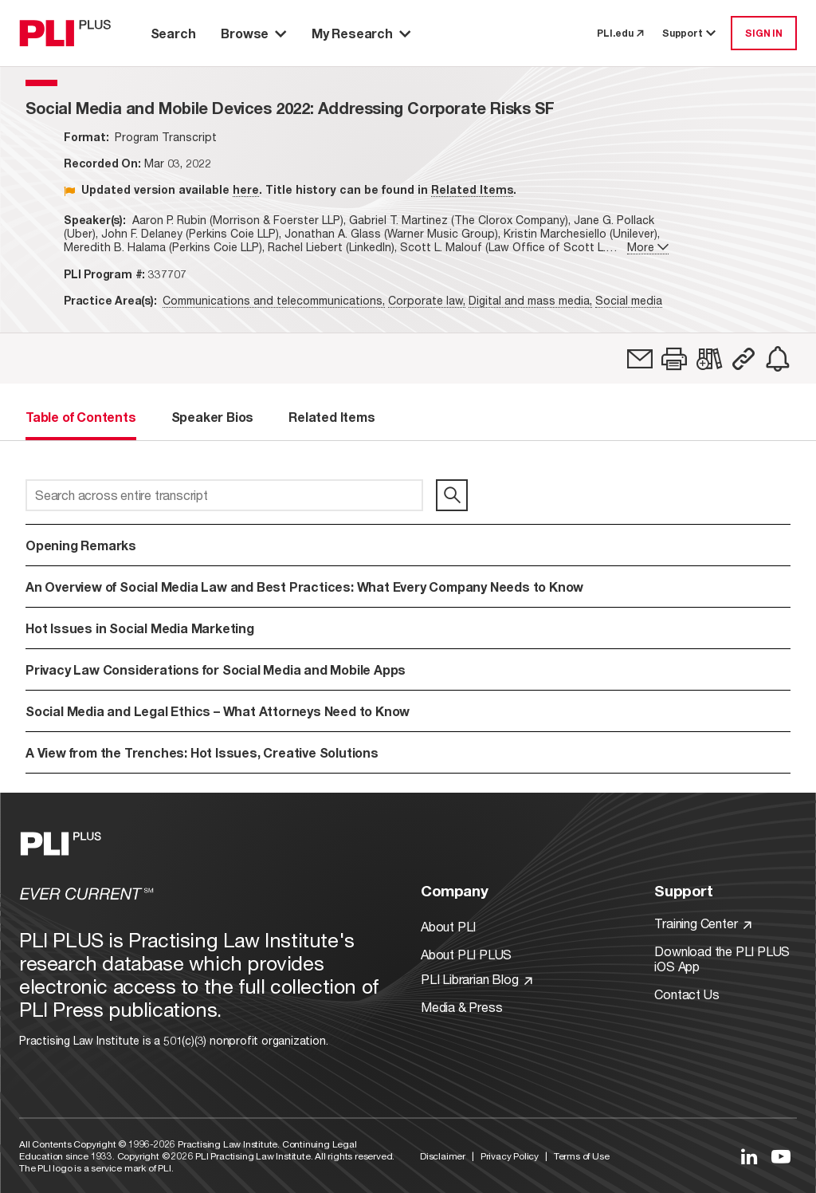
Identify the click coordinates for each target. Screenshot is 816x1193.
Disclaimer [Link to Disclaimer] (442, 1156)
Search (173, 33)
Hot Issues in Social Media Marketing (140, 628)
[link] (640, 359)
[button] (674, 359)
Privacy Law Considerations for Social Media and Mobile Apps (216, 669)
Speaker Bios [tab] (212, 416)
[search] (452, 495)
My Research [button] (361, 33)
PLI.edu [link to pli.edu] (620, 33)
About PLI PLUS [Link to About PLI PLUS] (466, 954)
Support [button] (690, 33)
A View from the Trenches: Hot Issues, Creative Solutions (202, 752)
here (246, 189)
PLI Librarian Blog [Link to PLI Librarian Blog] (476, 978)
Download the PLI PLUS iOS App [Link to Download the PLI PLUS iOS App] (722, 958)
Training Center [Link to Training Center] (702, 923)
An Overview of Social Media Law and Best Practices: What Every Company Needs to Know (304, 586)
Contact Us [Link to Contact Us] (686, 994)
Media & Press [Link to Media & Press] (461, 1006)
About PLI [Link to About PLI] (448, 926)
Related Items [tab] (331, 416)
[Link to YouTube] (780, 1156)
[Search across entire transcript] (224, 495)
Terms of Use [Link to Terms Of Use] (582, 1156)
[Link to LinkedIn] (749, 1156)
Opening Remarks (81, 545)
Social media (628, 300)
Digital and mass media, (530, 300)
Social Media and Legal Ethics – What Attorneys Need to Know (218, 711)
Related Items (472, 189)
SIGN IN (764, 33)
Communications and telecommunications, (274, 300)
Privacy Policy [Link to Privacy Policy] (510, 1156)
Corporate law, (426, 300)
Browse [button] (253, 33)
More (648, 247)
